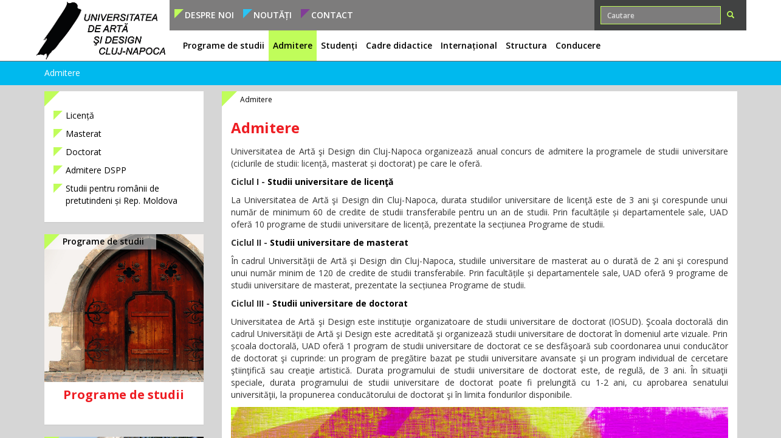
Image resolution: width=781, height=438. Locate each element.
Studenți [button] (339, 45)
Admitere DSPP (96, 170)
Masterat (83, 133)
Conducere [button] (578, 45)
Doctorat (83, 152)
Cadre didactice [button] (399, 45)
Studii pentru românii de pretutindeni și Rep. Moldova (121, 194)
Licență (80, 115)
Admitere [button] (292, 45)
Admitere (62, 72)
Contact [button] (332, 15)
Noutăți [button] (272, 15)
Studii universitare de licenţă (330, 181)
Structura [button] (526, 45)
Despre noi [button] (209, 15)
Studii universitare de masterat (339, 242)
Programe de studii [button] (223, 45)
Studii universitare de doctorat (340, 303)
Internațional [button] (469, 45)
